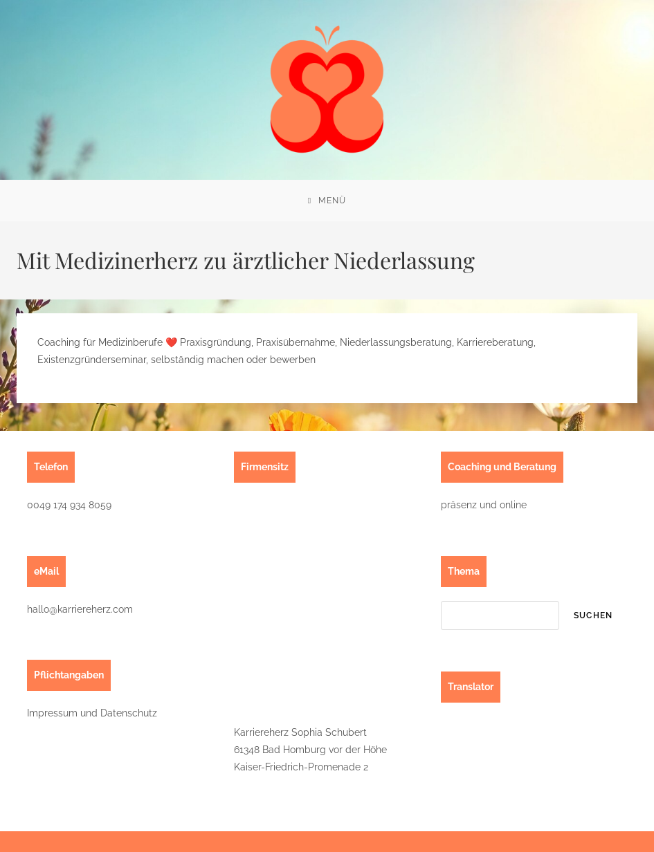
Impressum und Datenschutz (92, 713)
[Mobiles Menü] (327, 200)
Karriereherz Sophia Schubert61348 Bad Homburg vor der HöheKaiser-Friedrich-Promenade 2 (310, 749)
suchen (593, 615)
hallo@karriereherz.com (80, 609)
